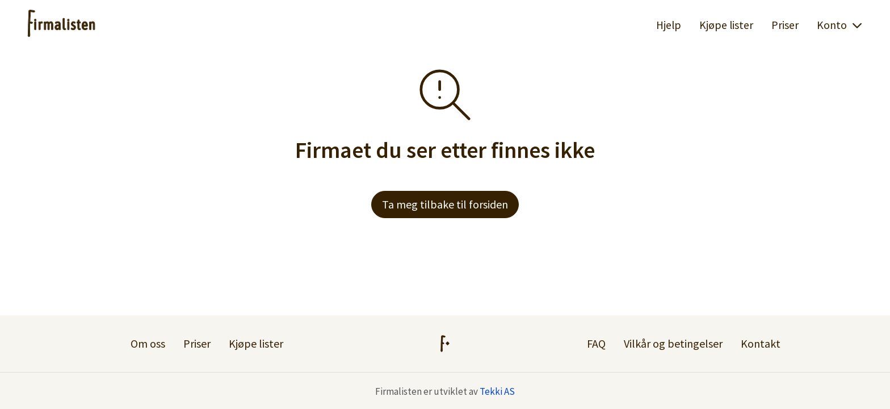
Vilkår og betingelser (673, 343)
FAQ (596, 343)
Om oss (148, 343)
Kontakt (760, 343)
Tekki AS (497, 391)
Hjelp (668, 25)
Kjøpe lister (726, 25)
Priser (785, 25)
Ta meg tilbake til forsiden (445, 204)
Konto (840, 25)
